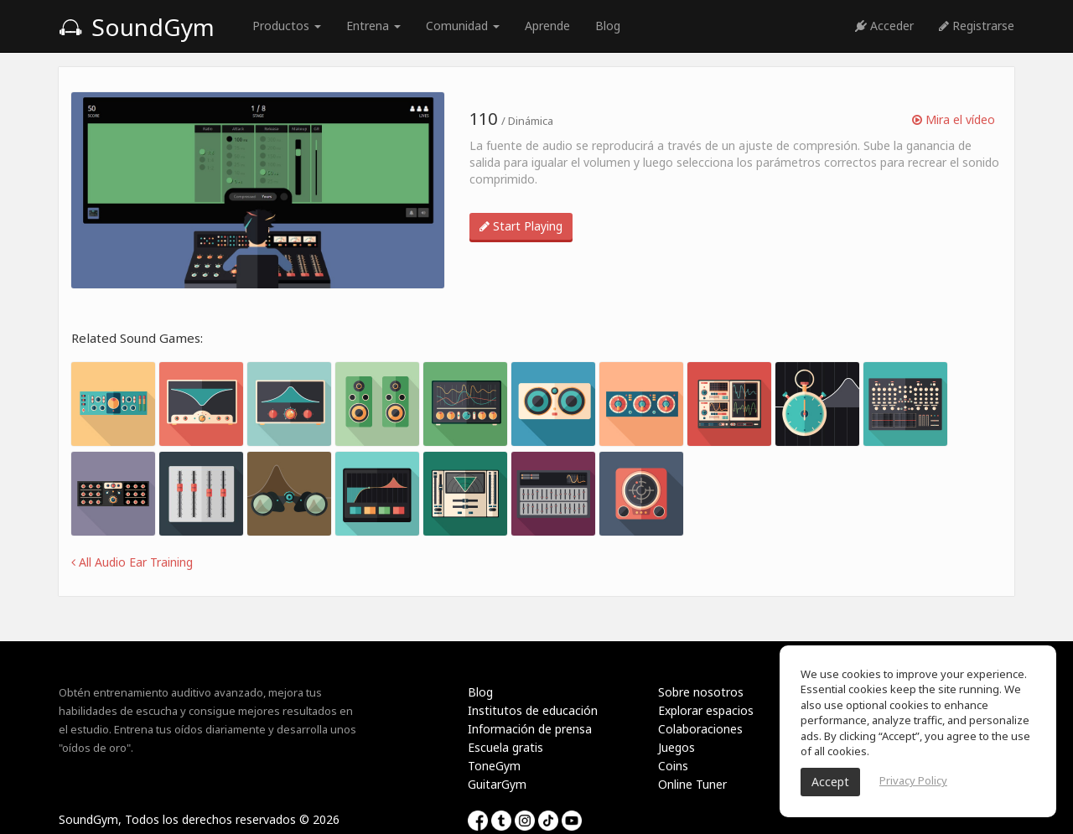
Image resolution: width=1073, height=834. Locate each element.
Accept (830, 782)
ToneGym (494, 766)
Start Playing (520, 226)
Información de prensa (530, 729)
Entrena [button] (373, 26)
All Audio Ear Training (132, 562)
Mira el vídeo (953, 119)
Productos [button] (286, 26)
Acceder (884, 26)
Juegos (676, 747)
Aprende (547, 26)
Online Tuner (692, 784)
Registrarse (976, 26)
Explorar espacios (706, 710)
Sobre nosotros (701, 692)
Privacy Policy (913, 780)
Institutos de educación (533, 710)
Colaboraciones (700, 729)
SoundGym (137, 27)
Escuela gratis (505, 747)
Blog (607, 26)
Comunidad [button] (463, 26)
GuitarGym (497, 784)
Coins (673, 766)
